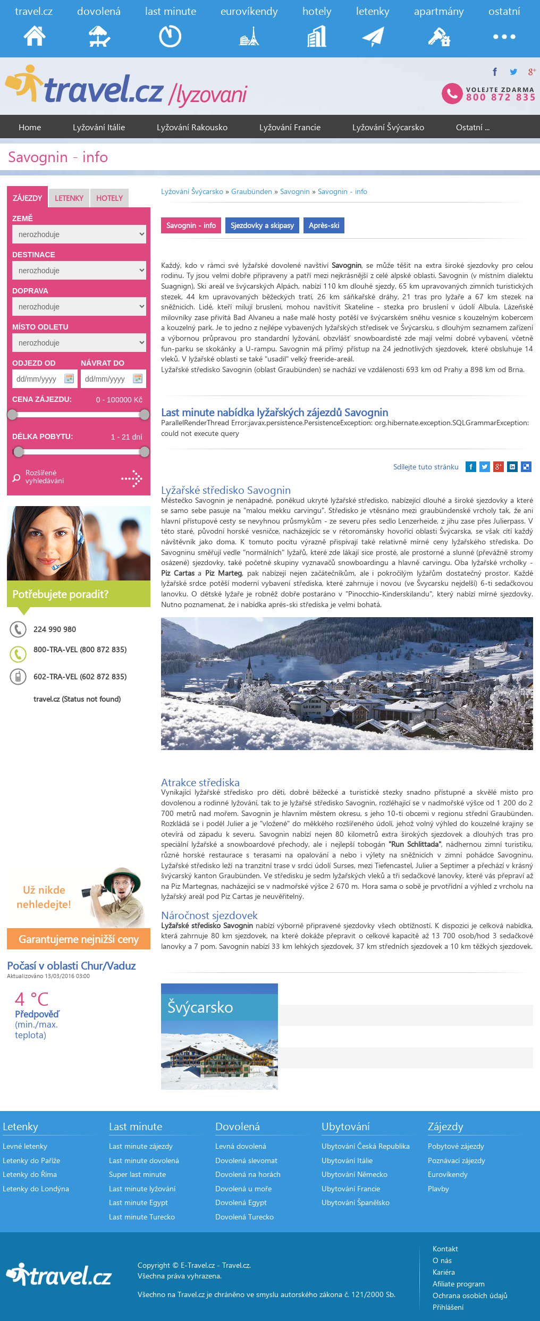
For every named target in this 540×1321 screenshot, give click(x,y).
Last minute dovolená (144, 1160)
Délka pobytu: (42, 436)
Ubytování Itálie (347, 1160)
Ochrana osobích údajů (470, 1295)
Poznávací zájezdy (456, 1160)
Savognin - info (342, 191)
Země (22, 218)
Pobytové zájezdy (456, 1146)
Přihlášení (448, 1307)
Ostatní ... (473, 126)
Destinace (33, 254)
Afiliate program (459, 1283)
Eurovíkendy (448, 1174)
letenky (373, 10)
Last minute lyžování (142, 1188)
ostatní (504, 10)
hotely (317, 10)
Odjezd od (34, 363)
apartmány (439, 10)
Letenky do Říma (30, 1174)
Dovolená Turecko (244, 1216)
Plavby (438, 1188)
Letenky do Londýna (36, 1188)
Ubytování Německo (354, 1174)
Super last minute (137, 1174)
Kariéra (444, 1272)
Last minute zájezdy (141, 1146)
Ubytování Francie (351, 1188)
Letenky (69, 198)
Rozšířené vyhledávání (44, 476)
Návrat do (102, 363)
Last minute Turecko (142, 1216)
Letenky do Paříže (31, 1160)
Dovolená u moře (243, 1188)
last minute (170, 10)
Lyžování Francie (289, 126)
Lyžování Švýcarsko (388, 126)
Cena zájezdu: (42, 399)
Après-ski (324, 225)
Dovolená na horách (248, 1174)
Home (30, 126)
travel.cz (34, 10)
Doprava (30, 291)
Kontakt (445, 1248)
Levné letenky (25, 1146)
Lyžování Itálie (99, 126)
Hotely (109, 198)
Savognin (295, 191)
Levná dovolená (240, 1146)
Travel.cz (235, 1265)
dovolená (99, 10)
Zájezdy (27, 198)
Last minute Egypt (138, 1202)
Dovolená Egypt (241, 1202)
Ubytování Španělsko (356, 1202)
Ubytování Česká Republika (366, 1146)
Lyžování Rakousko (192, 126)
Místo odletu (40, 327)
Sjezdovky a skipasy (262, 225)
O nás (442, 1260)
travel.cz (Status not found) (77, 699)
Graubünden (251, 191)
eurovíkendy (249, 10)
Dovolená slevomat (246, 1160)
